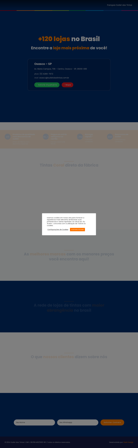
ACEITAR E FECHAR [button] (77, 230)
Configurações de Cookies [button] (57, 229)
